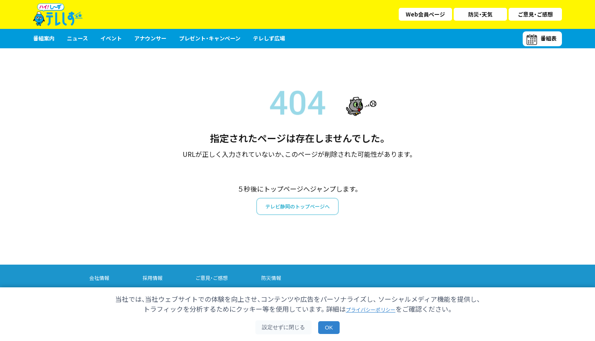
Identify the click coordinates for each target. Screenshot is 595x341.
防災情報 (278, 280)
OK (329, 327)
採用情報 (155, 280)
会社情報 (100, 280)
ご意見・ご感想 (535, 14)
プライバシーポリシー (371, 309)
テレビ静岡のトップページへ (297, 208)
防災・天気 (480, 14)
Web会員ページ (425, 14)
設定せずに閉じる (283, 327)
